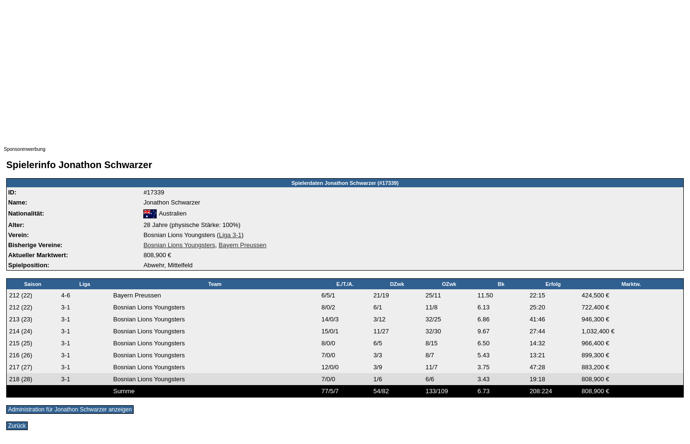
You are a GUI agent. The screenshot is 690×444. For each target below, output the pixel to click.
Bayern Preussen (242, 245)
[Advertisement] (291, 71)
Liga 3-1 (230, 235)
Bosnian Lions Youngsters (179, 245)
